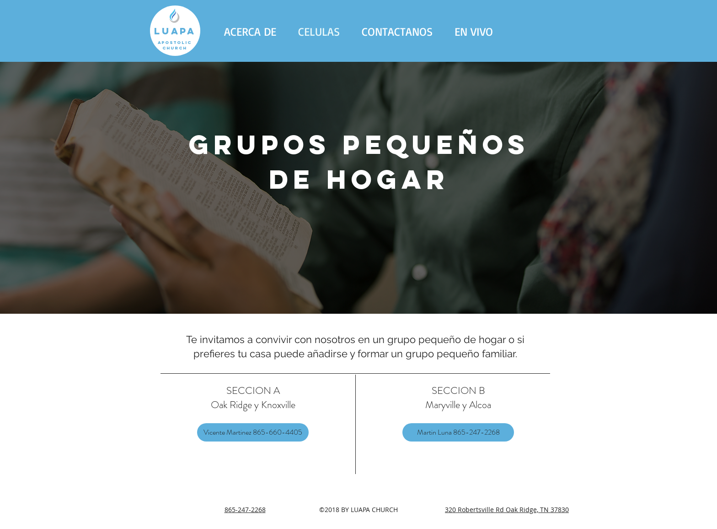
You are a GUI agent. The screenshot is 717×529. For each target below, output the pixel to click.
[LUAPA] (175, 30)
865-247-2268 (245, 509)
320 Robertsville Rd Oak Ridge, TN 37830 (507, 509)
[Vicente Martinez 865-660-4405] (253, 432)
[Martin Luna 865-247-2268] (458, 432)
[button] (250, 31)
